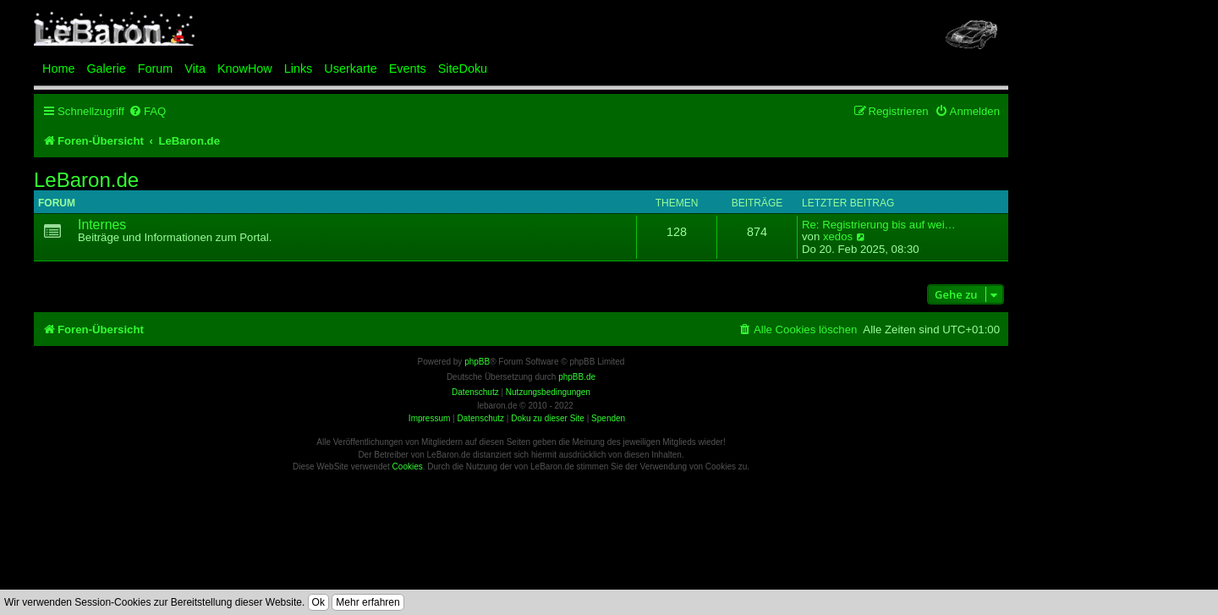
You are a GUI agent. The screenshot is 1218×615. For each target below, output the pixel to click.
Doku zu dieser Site (547, 418)
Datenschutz (480, 418)
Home (58, 68)
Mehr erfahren (367, 602)
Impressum (429, 418)
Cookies (407, 466)
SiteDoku (462, 68)
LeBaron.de (86, 180)
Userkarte (350, 68)
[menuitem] (147, 111)
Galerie (105, 68)
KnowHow (244, 68)
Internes (102, 224)
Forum (155, 68)
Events (407, 68)
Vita (195, 68)
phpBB (477, 361)
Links (298, 68)
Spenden (608, 418)
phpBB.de (576, 377)
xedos (838, 237)
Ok (318, 602)
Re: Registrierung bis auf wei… (879, 225)
